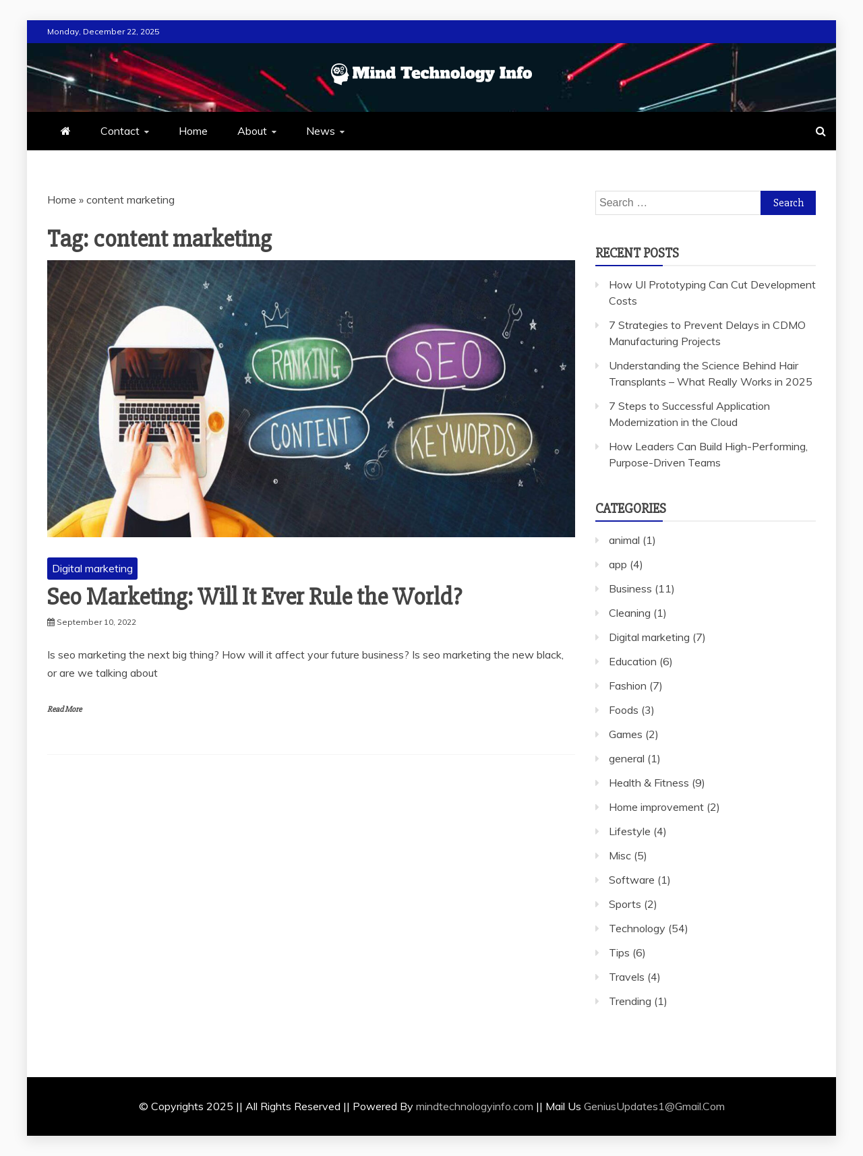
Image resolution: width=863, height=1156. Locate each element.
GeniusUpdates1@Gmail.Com (654, 1106)
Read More (64, 709)
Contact (120, 131)
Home (193, 131)
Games (626, 734)
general (627, 758)
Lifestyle (630, 831)
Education (633, 661)
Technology (637, 928)
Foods (623, 710)
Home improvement (656, 807)
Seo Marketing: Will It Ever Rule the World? (254, 597)
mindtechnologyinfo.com (474, 1106)
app (618, 564)
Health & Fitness (649, 782)
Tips (619, 952)
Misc (620, 855)
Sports (625, 904)
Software (632, 879)
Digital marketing (92, 568)
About (252, 131)
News (320, 131)
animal (624, 540)
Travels (627, 976)
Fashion (628, 685)
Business (630, 588)
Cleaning (630, 612)
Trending (630, 1001)
